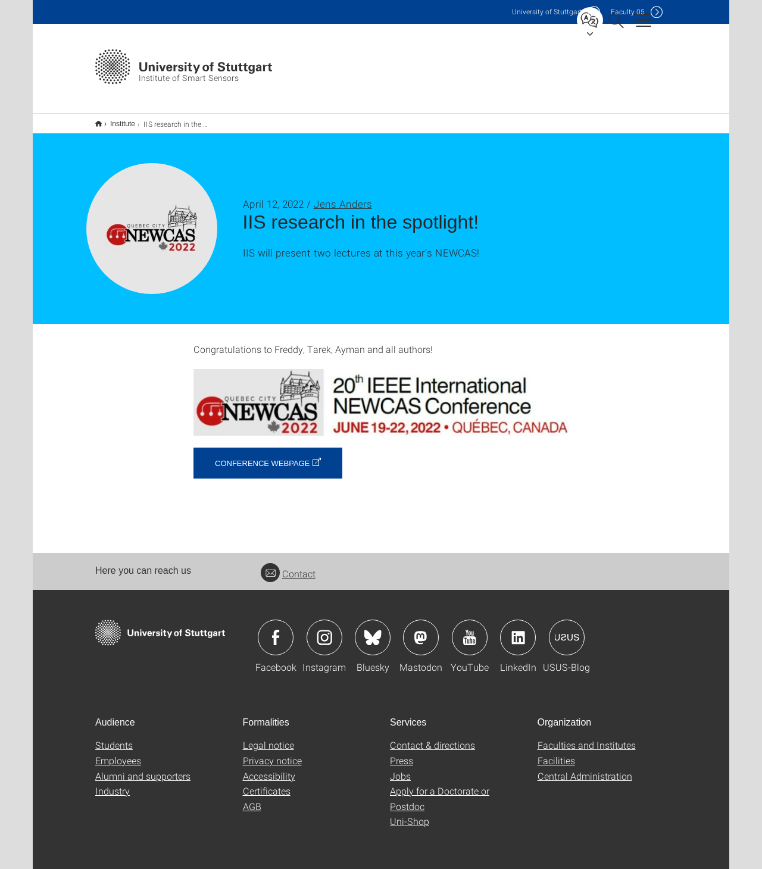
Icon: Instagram (324, 630)
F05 (628, 11)
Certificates (267, 783)
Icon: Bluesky (373, 630)
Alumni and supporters (142, 768)
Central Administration (585, 768)
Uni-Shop (409, 813)
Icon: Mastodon (421, 630)
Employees (118, 752)
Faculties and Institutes (587, 737)
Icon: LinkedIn (518, 630)
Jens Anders (343, 196)
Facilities (556, 752)
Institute (116, 119)
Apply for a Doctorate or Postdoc (439, 791)
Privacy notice (272, 752)
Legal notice (268, 737)
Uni (547, 11)
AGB (252, 798)
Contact (288, 565)
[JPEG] (381, 394)
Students (114, 737)
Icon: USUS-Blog (567, 630)
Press (401, 752)
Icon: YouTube (470, 630)
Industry (112, 783)
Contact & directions (432, 737)
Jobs (400, 768)
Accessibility (269, 768)
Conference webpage (262, 455)
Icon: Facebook (275, 630)
